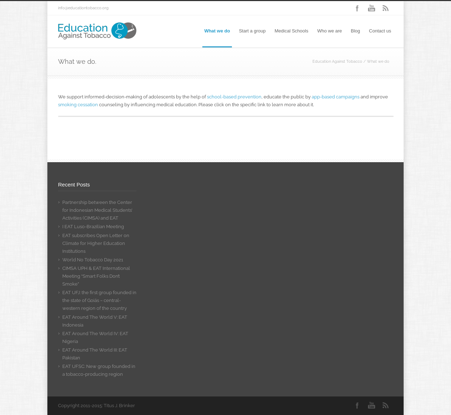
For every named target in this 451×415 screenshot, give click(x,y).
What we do (217, 31)
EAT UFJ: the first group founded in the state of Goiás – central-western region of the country (99, 300)
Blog (355, 31)
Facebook (357, 8)
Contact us (380, 31)
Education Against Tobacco (337, 61)
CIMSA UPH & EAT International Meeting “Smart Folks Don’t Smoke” (96, 276)
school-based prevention (234, 96)
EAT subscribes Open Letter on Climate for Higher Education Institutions (95, 243)
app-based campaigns (335, 96)
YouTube (371, 8)
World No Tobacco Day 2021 (92, 259)
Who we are (329, 31)
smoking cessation (78, 104)
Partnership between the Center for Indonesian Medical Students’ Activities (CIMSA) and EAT (97, 210)
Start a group (252, 31)
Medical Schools (292, 31)
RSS (386, 8)
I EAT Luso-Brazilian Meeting (93, 226)
